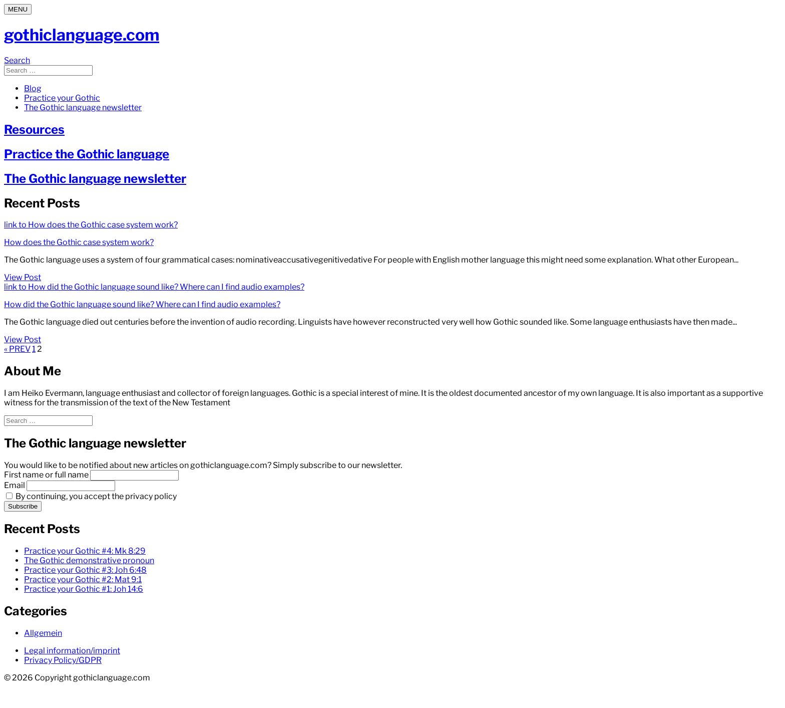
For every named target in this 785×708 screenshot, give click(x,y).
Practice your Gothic (62, 98)
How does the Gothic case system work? (79, 242)
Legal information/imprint (72, 650)
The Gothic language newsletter (83, 107)
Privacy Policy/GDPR (63, 660)
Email (14, 485)
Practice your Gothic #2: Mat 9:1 (83, 579)
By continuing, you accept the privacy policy (91, 496)
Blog (33, 88)
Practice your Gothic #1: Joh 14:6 (83, 589)
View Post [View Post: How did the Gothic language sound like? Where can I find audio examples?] (22, 339)
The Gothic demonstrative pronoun (89, 560)
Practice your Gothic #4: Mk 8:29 (85, 551)
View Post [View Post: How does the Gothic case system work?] (22, 277)
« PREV (17, 349)
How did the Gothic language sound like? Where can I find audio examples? (142, 304)
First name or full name (46, 475)
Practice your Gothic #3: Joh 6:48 (85, 570)
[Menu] (18, 9)
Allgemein (43, 633)
